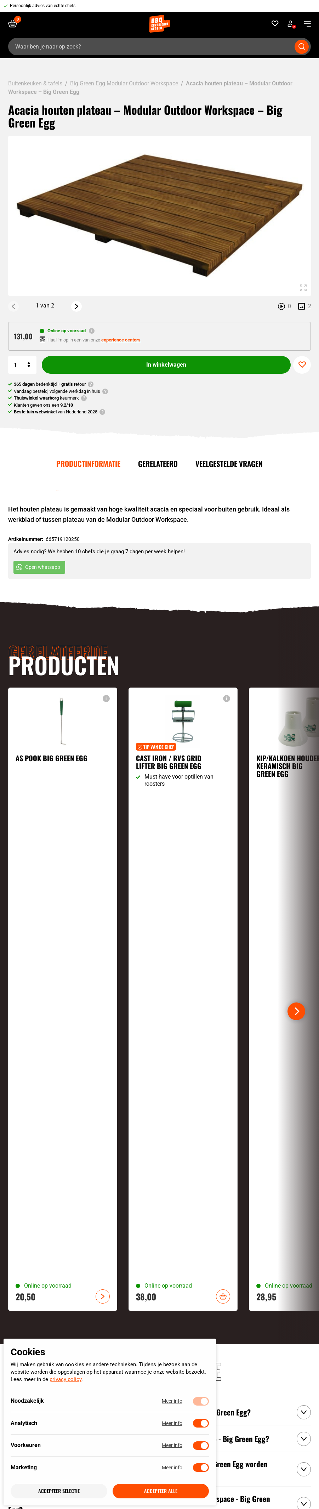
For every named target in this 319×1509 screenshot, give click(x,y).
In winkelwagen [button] (223, 1296)
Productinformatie (88, 463)
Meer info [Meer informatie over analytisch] (172, 1423)
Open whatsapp (38, 567)
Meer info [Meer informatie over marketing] (172, 1467)
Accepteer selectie (59, 1491)
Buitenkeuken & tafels (35, 83)
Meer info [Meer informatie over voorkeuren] (172, 1445)
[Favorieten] (275, 23)
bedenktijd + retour (50, 384)
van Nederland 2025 (55, 411)
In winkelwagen (166, 364)
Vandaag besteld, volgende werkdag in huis (57, 391)
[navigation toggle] (304, 24)
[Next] (76, 306)
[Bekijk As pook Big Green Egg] (62, 999)
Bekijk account (292, 24)
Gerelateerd (158, 463)
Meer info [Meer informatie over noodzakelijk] (172, 1401)
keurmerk (46, 398)
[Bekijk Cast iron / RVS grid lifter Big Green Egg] (183, 999)
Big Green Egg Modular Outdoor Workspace (124, 83)
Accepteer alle (160, 1491)
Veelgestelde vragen (229, 463)
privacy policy (65, 1380)
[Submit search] (302, 47)
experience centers (121, 340)
